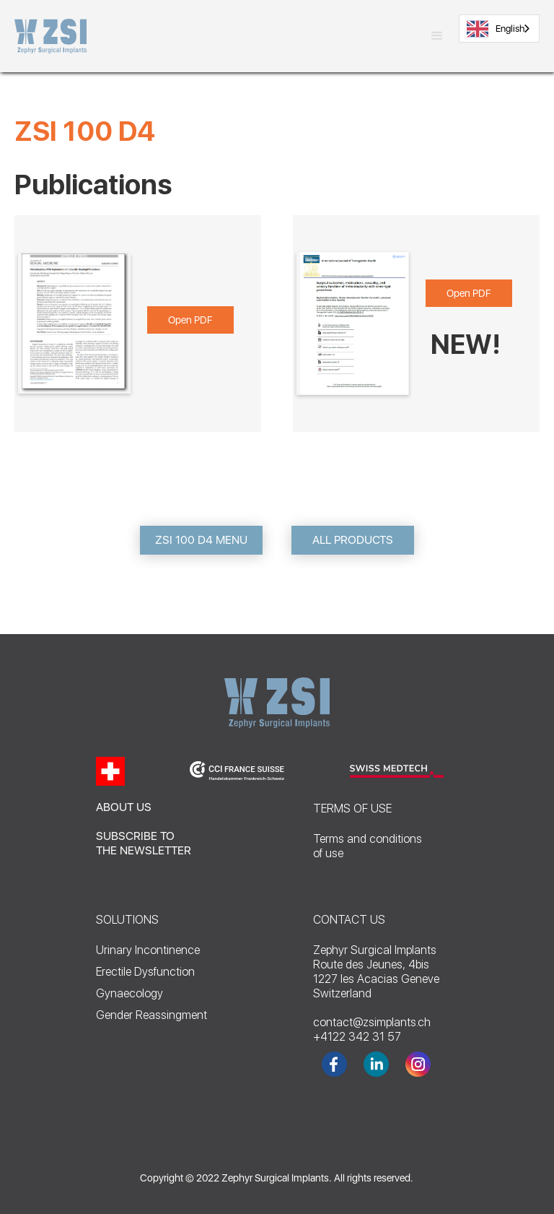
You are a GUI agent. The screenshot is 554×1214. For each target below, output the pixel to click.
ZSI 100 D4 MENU (201, 540)
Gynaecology (129, 993)
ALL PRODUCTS (352, 540)
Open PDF (190, 320)
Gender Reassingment (151, 1015)
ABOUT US (123, 807)
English (495, 29)
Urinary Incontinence (148, 950)
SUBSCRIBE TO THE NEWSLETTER (143, 843)
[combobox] (499, 28)
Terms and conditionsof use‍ (367, 846)
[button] (437, 36)
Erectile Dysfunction (145, 972)
